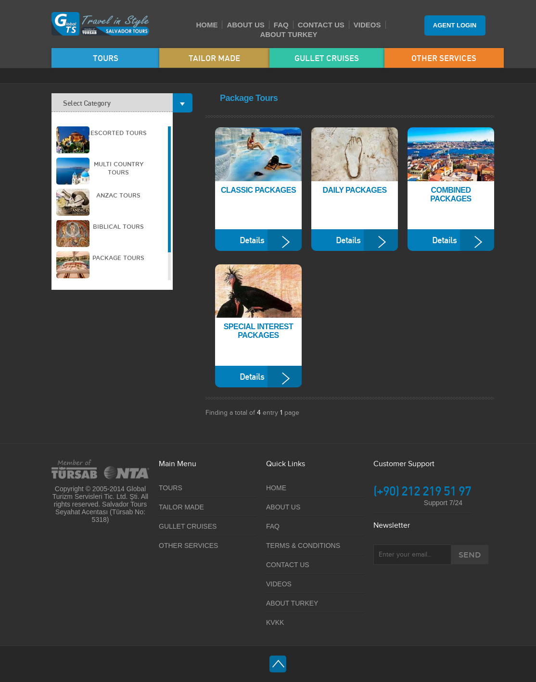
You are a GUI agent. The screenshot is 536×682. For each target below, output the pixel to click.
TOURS (105, 58)
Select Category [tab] (118, 102)
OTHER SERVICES (443, 58)
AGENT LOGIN (454, 25)
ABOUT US (245, 25)
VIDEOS (367, 25)
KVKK (275, 622)
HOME (206, 25)
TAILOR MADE (214, 58)
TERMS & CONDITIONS (303, 545)
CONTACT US (321, 25)
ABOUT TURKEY (288, 34)
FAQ (281, 25)
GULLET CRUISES (326, 58)
